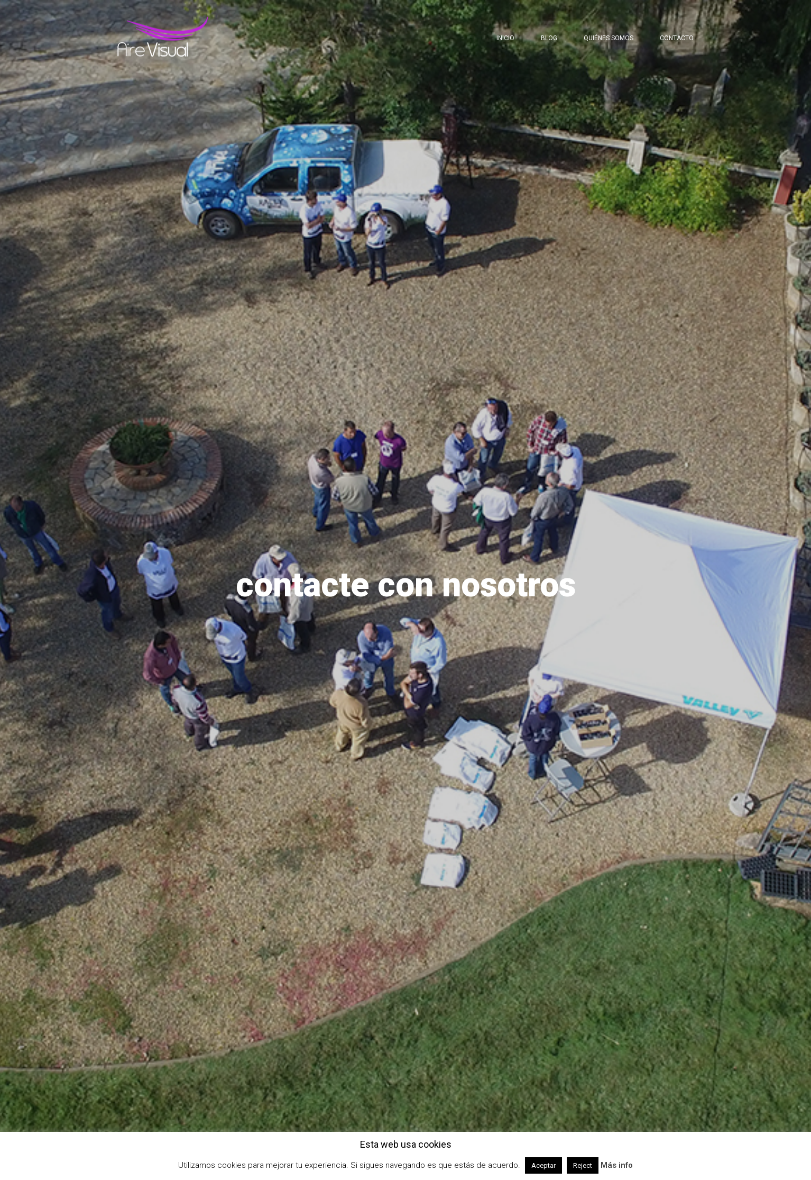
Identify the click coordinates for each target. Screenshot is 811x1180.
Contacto (677, 38)
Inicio (505, 38)
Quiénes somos (608, 38)
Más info (617, 1165)
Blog (549, 38)
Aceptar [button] (543, 1165)
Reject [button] (582, 1165)
